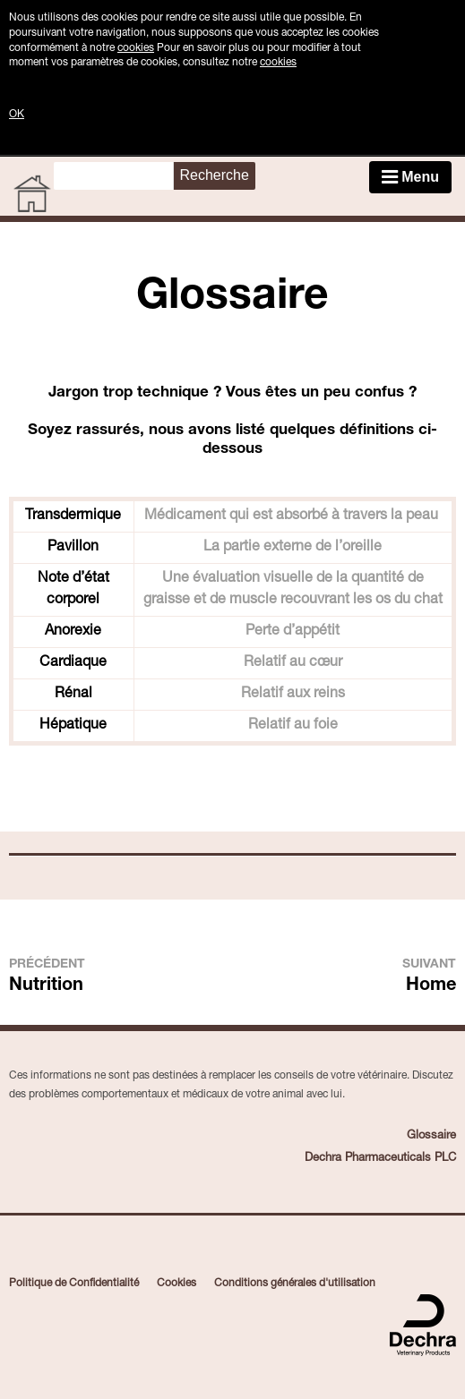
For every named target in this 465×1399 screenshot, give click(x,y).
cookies (135, 48)
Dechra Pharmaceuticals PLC (380, 1158)
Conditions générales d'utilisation (294, 1283)
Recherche (213, 175)
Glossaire (431, 1136)
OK (16, 114)
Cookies (176, 1283)
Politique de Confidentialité (74, 1283)
